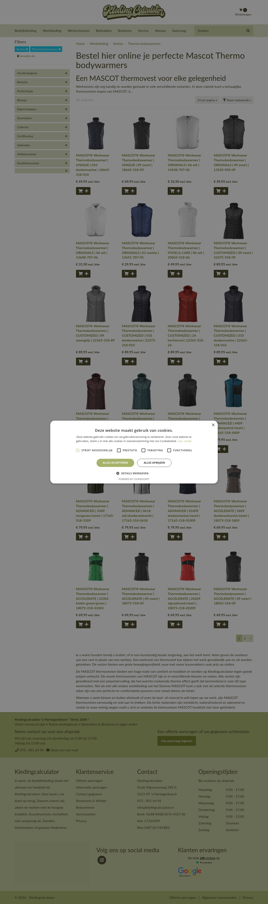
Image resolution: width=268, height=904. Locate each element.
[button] (133, 473)
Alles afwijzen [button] (154, 462)
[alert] (134, 452)
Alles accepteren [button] (115, 462)
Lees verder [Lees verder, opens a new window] (185, 441)
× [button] (213, 425)
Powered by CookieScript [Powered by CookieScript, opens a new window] (134, 479)
